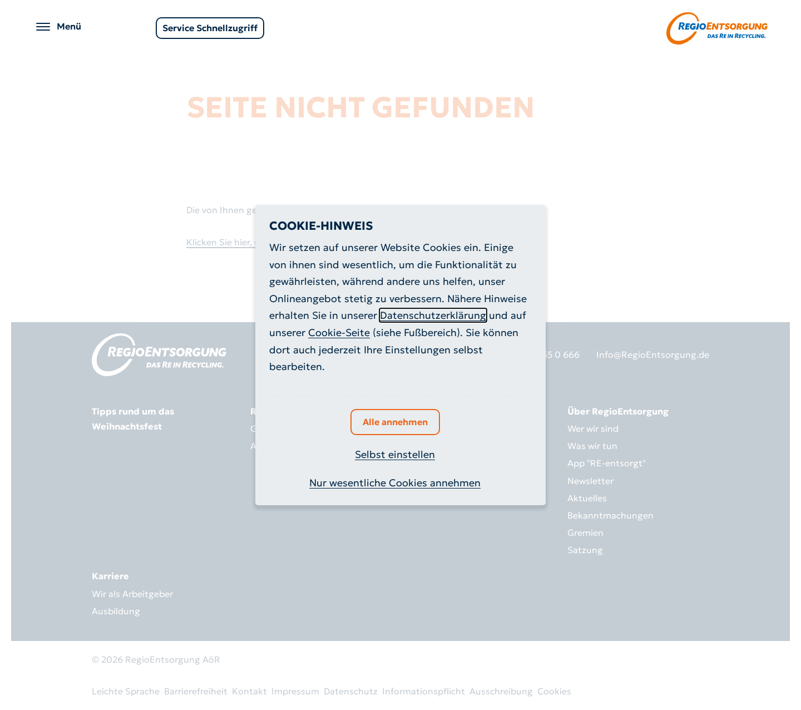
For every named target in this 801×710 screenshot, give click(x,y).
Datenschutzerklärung (433, 315)
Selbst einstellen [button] (395, 454)
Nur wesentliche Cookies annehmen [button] (395, 482)
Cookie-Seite (339, 332)
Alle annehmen (395, 421)
